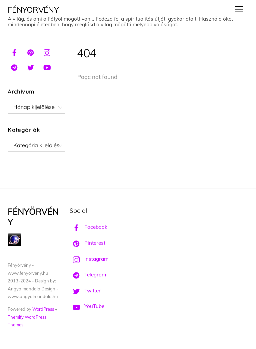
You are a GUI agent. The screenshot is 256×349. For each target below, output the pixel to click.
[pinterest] (30, 51)
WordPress (43, 309)
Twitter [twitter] (85, 290)
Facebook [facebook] (88, 227)
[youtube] (47, 66)
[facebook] (14, 51)
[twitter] (30, 66)
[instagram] (47, 51)
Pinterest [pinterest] (87, 243)
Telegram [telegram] (88, 274)
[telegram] (14, 66)
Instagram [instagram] (89, 259)
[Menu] (239, 9)
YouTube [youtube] (87, 306)
